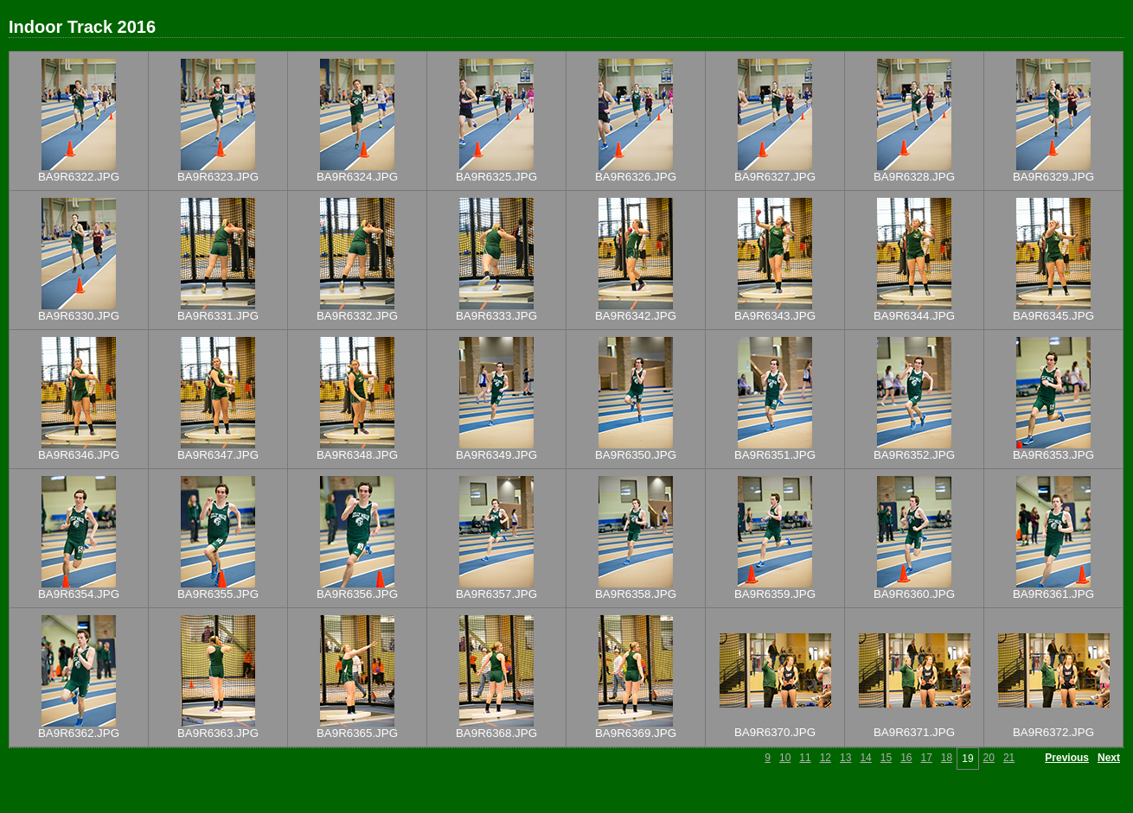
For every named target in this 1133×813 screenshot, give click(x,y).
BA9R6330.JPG (78, 315)
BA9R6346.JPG (78, 454)
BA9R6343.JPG (775, 315)
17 (925, 758)
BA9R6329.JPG (1053, 176)
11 (804, 758)
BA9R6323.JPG (218, 176)
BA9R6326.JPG (635, 176)
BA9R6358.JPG (635, 594)
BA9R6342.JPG (635, 315)
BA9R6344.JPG (914, 315)
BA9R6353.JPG (1053, 454)
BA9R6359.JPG (775, 594)
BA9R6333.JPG (496, 315)
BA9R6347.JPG (218, 454)
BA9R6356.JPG (357, 594)
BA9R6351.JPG (775, 454)
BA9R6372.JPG (1053, 732)
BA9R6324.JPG (357, 176)
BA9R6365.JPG (357, 733)
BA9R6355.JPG (218, 594)
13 (845, 758)
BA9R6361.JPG (1053, 594)
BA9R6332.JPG (357, 315)
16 (906, 758)
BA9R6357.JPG (496, 594)
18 (946, 758)
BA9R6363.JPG (218, 733)
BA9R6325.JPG (496, 176)
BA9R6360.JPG (914, 594)
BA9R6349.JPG (496, 454)
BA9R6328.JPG (914, 176)
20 (989, 758)
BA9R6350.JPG (635, 454)
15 (886, 758)
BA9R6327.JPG (775, 176)
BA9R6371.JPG (914, 732)
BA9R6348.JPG (357, 454)
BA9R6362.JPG (78, 733)
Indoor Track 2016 (82, 26)
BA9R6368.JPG (496, 733)
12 (825, 758)
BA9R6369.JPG (635, 733)
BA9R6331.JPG (218, 315)
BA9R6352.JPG (914, 454)
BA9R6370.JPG (775, 732)
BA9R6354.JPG (78, 594)
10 (785, 758)
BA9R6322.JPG (78, 176)
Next (1109, 758)
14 (865, 758)
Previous (1067, 758)
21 (1009, 758)
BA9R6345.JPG (1053, 315)
